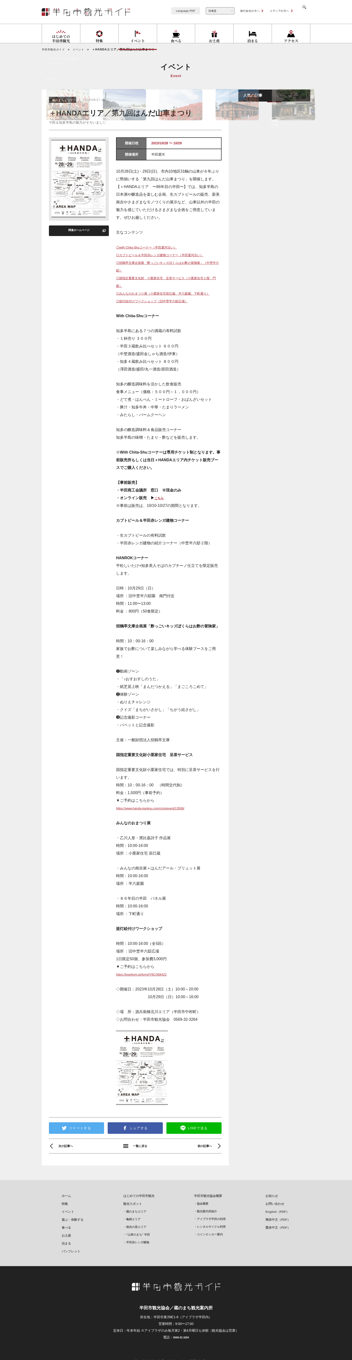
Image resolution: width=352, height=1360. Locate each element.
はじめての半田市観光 (138, 1213)
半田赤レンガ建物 (137, 1259)
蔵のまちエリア (136, 1228)
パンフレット (71, 1268)
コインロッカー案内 (210, 1251)
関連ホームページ (79, 231)
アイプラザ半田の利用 (211, 1236)
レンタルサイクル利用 (211, 1243)
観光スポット (132, 1221)
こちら (160, 514)
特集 (65, 1221)
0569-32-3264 (180, 1354)
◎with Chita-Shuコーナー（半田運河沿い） (153, 248)
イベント (68, 1229)
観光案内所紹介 (207, 1228)
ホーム (66, 1213)
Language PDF (179, 10)
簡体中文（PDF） (277, 1237)
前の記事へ (202, 1163)
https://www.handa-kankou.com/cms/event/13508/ (158, 825)
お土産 (66, 1252)
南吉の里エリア (136, 1244)
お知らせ (271, 1213)
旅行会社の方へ (244, 10)
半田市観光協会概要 (208, 1213)
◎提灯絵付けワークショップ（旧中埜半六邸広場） (160, 318)
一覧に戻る (140, 1163)
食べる (66, 1244)
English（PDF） (277, 1229)
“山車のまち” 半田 (138, 1251)
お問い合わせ (274, 1221)
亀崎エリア (133, 1236)
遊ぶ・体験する (72, 1237)
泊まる (66, 1260)
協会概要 (202, 1220)
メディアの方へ (273, 10)
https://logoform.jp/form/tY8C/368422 (147, 991)
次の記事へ (68, 1163)
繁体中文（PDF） (277, 1244)
